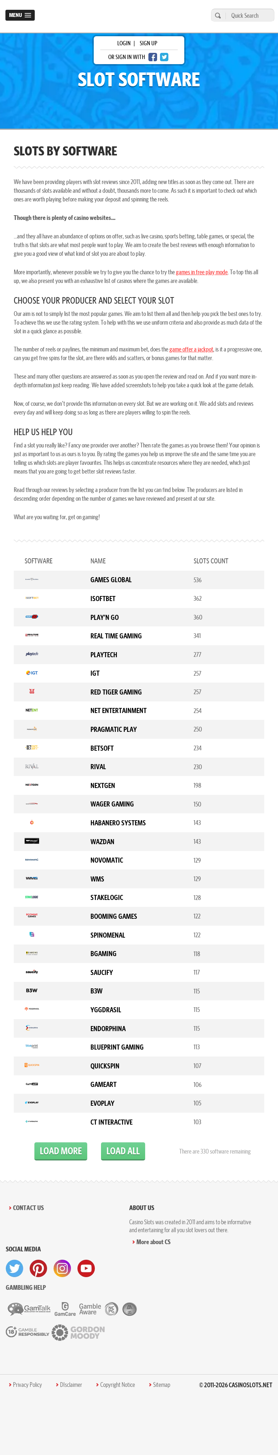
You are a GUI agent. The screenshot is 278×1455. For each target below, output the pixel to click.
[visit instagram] (62, 1268)
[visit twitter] (14, 1268)
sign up (148, 43)
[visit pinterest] (38, 1268)
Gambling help (26, 1287)
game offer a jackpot (191, 349)
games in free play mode (202, 272)
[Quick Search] (248, 15)
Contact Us (28, 1208)
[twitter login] (164, 57)
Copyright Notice (117, 1384)
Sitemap (161, 1384)
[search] (216, 15)
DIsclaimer (71, 1384)
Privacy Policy (27, 1384)
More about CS (153, 1242)
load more (61, 1150)
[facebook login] (152, 57)
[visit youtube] (86, 1268)
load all (123, 1150)
